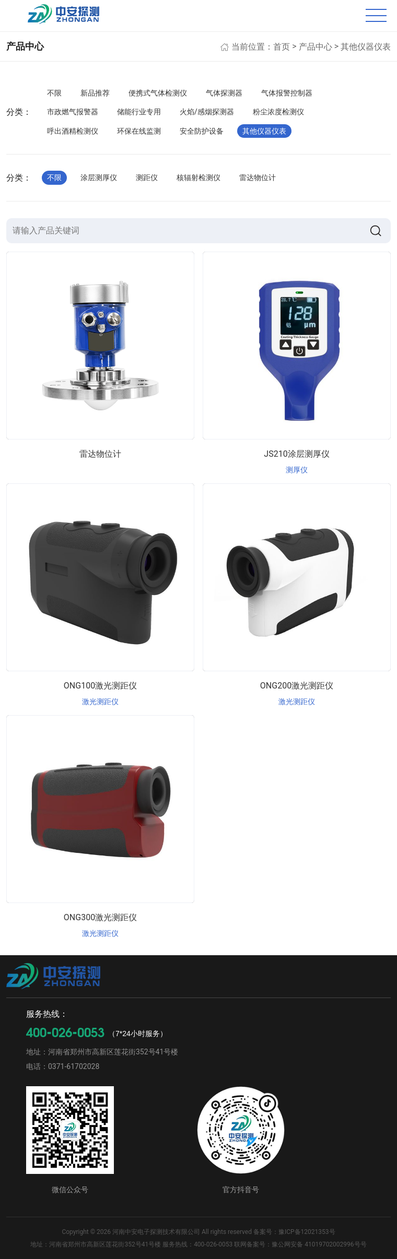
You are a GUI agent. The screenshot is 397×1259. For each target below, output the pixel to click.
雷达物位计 (257, 177)
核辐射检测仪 (198, 177)
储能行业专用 (139, 112)
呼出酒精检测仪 (72, 131)
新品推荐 (95, 93)
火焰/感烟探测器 (207, 112)
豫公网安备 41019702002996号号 (319, 1244)
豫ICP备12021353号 (306, 1232)
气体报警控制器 (286, 93)
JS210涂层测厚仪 (296, 454)
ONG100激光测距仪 (100, 686)
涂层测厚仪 (98, 177)
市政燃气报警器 (72, 112)
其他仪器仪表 (366, 47)
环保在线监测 (139, 131)
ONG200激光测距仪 (296, 686)
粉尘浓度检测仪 (278, 112)
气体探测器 (224, 93)
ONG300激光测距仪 (100, 917)
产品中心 (315, 47)
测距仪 (147, 177)
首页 (281, 47)
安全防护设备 (202, 131)
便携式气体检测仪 (158, 93)
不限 (54, 93)
